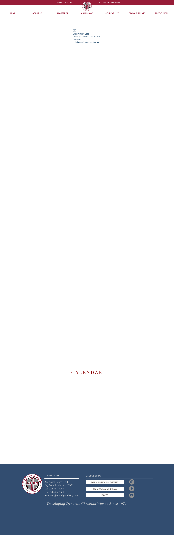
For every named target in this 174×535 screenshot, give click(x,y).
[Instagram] (131, 482)
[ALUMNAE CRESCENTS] (109, 2)
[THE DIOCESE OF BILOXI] (105, 489)
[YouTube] (131, 495)
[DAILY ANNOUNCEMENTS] (105, 482)
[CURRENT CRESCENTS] (64, 2)
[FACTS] (105, 495)
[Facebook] (131, 488)
